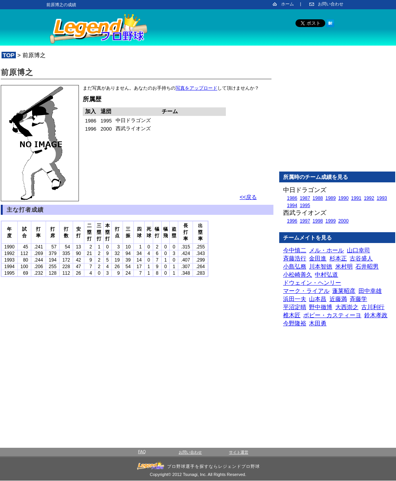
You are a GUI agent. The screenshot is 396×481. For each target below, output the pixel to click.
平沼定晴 (294, 307)
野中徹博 (320, 307)
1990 (343, 198)
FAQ (142, 452)
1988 (317, 198)
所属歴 (92, 99)
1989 (330, 198)
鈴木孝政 (375, 315)
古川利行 (372, 307)
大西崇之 (346, 307)
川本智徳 (320, 266)
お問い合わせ (330, 4)
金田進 (317, 258)
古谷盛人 (361, 258)
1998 (317, 221)
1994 (292, 205)
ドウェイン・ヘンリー (312, 282)
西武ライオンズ (304, 212)
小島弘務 (294, 266)
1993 (382, 198)
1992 (369, 198)
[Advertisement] (337, 115)
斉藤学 (358, 299)
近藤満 (338, 299)
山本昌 (317, 299)
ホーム (287, 4)
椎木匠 (291, 315)
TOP (9, 55)
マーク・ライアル (306, 290)
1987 (305, 198)
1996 (292, 221)
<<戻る (248, 197)
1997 (305, 221)
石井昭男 (367, 266)
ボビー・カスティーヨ (332, 315)
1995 (305, 205)
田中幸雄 (370, 290)
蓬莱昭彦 (343, 290)
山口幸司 (358, 250)
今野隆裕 (294, 323)
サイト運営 (238, 452)
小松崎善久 (297, 274)
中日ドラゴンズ (304, 190)
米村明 (344, 266)
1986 (292, 198)
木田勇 (317, 323)
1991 (356, 198)
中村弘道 (326, 274)
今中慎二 (294, 250)
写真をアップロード (196, 88)
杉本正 (338, 258)
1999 (330, 221)
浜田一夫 (294, 299)
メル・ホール (326, 250)
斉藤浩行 (294, 258)
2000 (343, 221)
